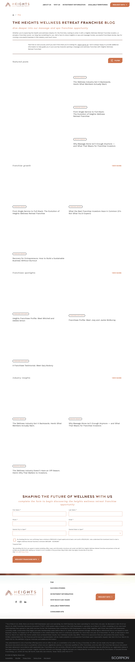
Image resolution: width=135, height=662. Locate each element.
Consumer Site (57, 612)
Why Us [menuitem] (57, 5)
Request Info (105, 597)
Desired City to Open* (19, 529)
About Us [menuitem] (47, 5)
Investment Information (61, 594)
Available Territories (60, 606)
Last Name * (73, 510)
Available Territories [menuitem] (98, 5)
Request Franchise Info (27, 559)
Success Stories (57, 588)
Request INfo (120, 5)
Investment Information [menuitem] (74, 5)
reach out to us (83, 45)
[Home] (17, 4)
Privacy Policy (24, 552)
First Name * (17, 510)
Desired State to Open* (76, 529)
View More (116, 166)
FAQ (52, 582)
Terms (17, 552)
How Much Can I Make (60, 600)
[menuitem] (9, 658)
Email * (71, 519)
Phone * (15, 519)
